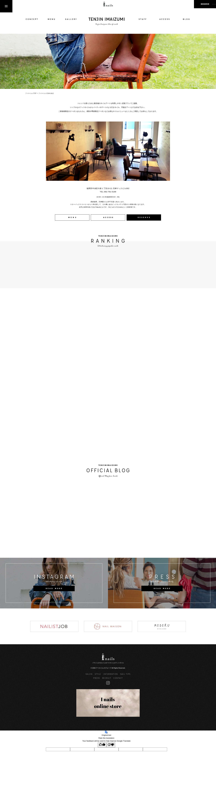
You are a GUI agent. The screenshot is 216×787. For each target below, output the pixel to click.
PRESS (96, 678)
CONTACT (118, 678)
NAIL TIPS (125, 674)
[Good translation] (102, 745)
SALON (89, 674)
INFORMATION (110, 674)
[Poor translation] (110, 745)
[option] (54, 626)
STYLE (98, 674)
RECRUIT (106, 678)
